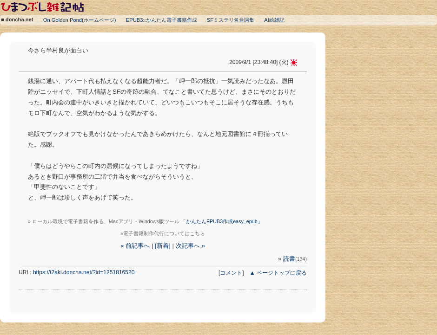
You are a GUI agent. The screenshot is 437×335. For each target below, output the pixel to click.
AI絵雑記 (274, 20)
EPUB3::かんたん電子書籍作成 (161, 20)
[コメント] (231, 273)
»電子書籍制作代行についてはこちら (162, 233)
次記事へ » (190, 245)
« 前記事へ (135, 245)
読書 (295, 258)
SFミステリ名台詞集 (230, 20)
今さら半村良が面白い (58, 50)
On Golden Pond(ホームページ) (79, 20)
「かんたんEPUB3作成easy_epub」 (222, 221)
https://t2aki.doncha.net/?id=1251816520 (84, 272)
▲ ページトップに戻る (278, 273)
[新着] (162, 245)
